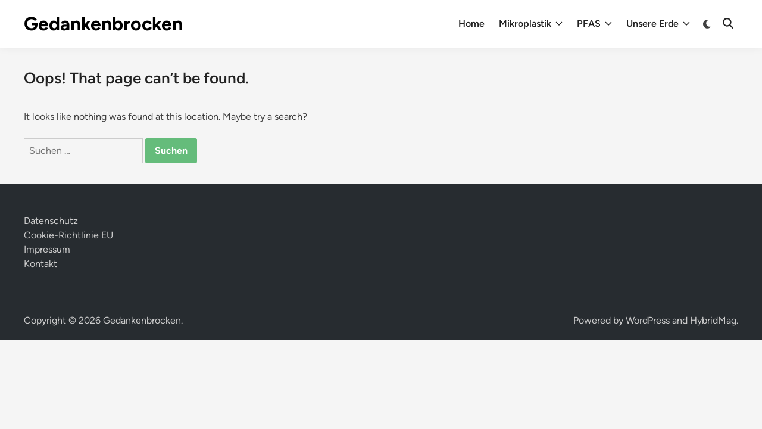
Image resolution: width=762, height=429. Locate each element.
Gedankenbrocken (103, 24)
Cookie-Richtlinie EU (68, 235)
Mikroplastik (531, 24)
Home (471, 23)
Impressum (47, 249)
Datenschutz (51, 220)
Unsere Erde (658, 24)
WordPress (648, 320)
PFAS (594, 24)
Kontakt (40, 263)
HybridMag (713, 320)
